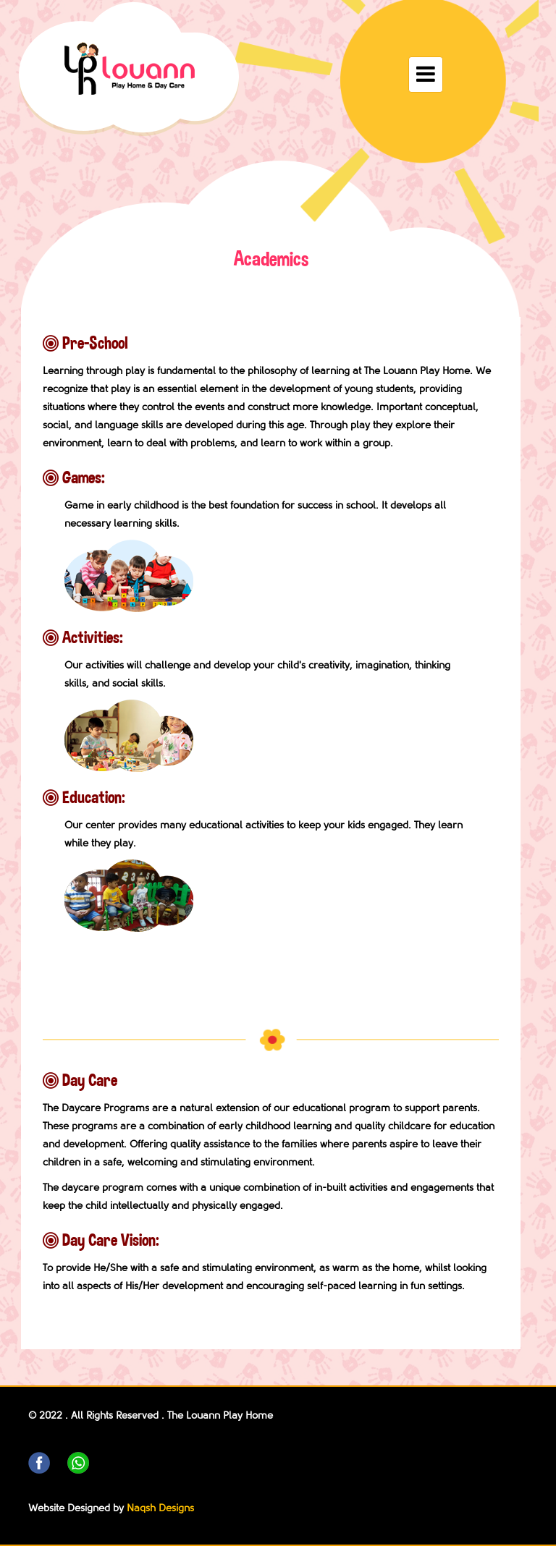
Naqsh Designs (160, 1508)
